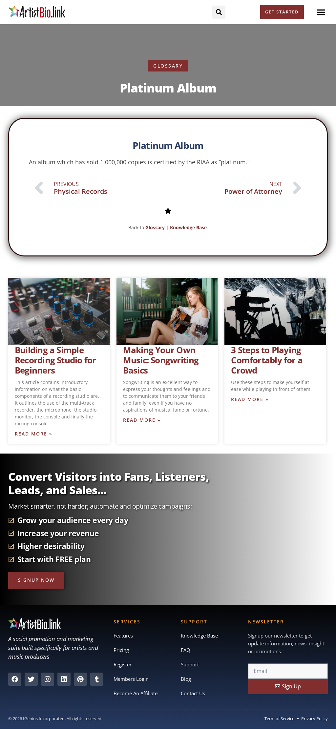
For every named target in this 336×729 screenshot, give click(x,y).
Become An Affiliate (136, 693)
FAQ (185, 650)
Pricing (121, 650)
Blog (186, 679)
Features (123, 635)
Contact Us (193, 693)
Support (190, 664)
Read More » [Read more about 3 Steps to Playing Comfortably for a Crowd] (250, 399)
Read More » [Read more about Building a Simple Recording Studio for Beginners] (33, 434)
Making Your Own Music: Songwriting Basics (161, 360)
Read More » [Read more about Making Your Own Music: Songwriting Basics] (142, 420)
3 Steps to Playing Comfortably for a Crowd (267, 360)
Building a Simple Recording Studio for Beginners (55, 360)
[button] (321, 12)
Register (123, 664)
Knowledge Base (189, 227)
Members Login (131, 679)
